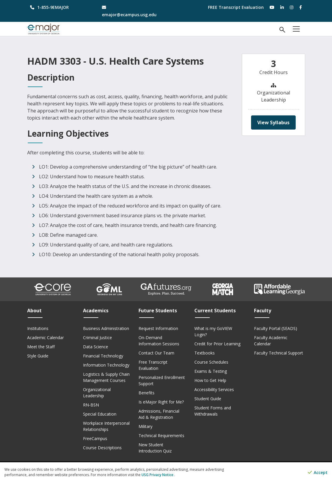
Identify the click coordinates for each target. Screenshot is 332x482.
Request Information (158, 328)
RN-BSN (91, 405)
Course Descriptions (102, 447)
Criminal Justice (97, 337)
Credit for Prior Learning (217, 344)
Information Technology (106, 365)
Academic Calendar (45, 337)
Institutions (37, 328)
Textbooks (204, 353)
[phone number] (58, 7)
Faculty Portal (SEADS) (275, 328)
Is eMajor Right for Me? (161, 402)
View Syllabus (273, 122)
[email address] (130, 11)
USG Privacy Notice (157, 474)
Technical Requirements (161, 435)
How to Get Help (210, 380)
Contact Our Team (156, 353)
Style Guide (37, 356)
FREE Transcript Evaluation (236, 7)
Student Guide (207, 398)
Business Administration (106, 328)
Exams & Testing (210, 371)
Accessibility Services (214, 389)
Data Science (95, 346)
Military (145, 426)
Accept (318, 472)
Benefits (146, 393)
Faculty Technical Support (278, 353)
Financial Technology (103, 356)
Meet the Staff (41, 346)
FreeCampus (95, 438)
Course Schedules (211, 362)
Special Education (99, 414)
